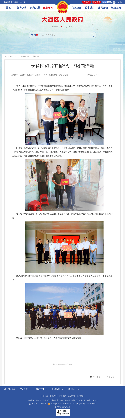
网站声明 (53, 396)
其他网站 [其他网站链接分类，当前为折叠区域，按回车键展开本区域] (72, 389)
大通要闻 (35, 56)
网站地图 (45, 396)
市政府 (22, 2)
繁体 (109, 2)
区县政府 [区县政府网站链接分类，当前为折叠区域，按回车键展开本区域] (56, 389)
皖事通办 (90, 7)
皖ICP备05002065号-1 (37, 404)
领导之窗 (22, 7)
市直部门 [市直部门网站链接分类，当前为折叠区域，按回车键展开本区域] (40, 389)
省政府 (15, 2)
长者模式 (96, 2)
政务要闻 (48, 7)
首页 (17, 56)
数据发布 (116, 7)
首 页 (8, 7)
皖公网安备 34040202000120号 (61, 404)
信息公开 (76, 7)
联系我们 (80, 396)
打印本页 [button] (96, 377)
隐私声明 (71, 396)
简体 (104, 2)
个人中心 (119, 2)
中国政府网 (6, 2)
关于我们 (62, 396)
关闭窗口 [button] (110, 377)
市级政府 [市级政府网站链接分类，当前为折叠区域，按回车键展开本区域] (24, 389)
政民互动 (103, 7)
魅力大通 (35, 7)
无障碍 (86, 2)
